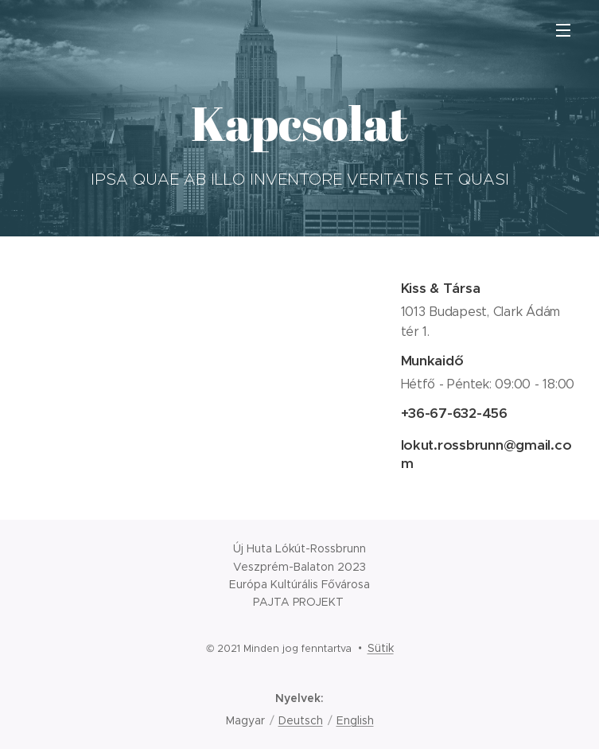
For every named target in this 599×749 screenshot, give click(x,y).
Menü (563, 30)
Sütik (381, 648)
